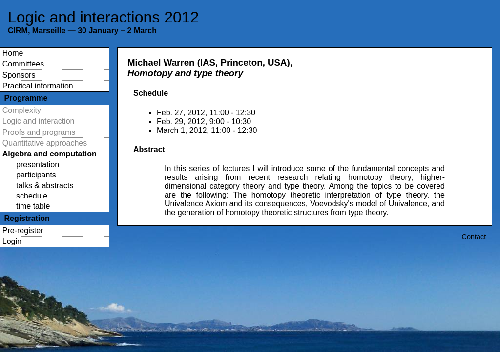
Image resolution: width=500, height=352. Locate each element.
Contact (474, 237)
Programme (25, 98)
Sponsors (19, 75)
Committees (23, 64)
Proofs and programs (38, 132)
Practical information (37, 86)
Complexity (21, 110)
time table (33, 206)
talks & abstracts (44, 185)
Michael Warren (161, 62)
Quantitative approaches (44, 143)
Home (12, 53)
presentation (37, 164)
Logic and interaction (38, 121)
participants (36, 175)
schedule (31, 196)
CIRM (18, 30)
